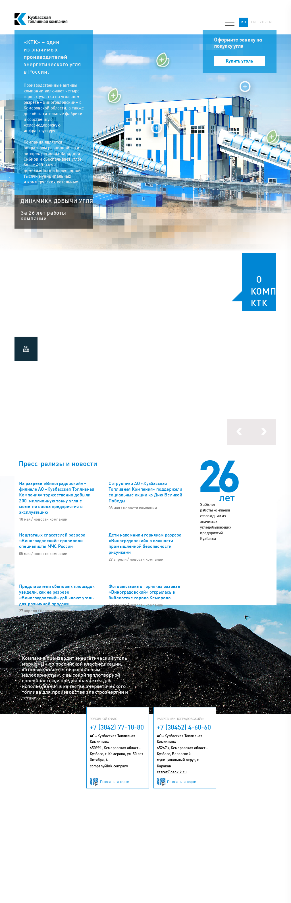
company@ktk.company (109, 766)
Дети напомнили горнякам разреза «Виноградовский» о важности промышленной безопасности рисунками (145, 543)
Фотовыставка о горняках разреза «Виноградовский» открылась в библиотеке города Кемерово (144, 592)
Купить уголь (239, 61)
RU (243, 22)
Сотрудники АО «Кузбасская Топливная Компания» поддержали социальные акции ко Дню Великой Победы (145, 492)
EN (253, 22)
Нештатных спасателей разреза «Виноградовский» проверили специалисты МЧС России (52, 540)
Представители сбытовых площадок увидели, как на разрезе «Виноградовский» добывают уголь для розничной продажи (57, 595)
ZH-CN (266, 22)
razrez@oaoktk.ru (171, 772)
